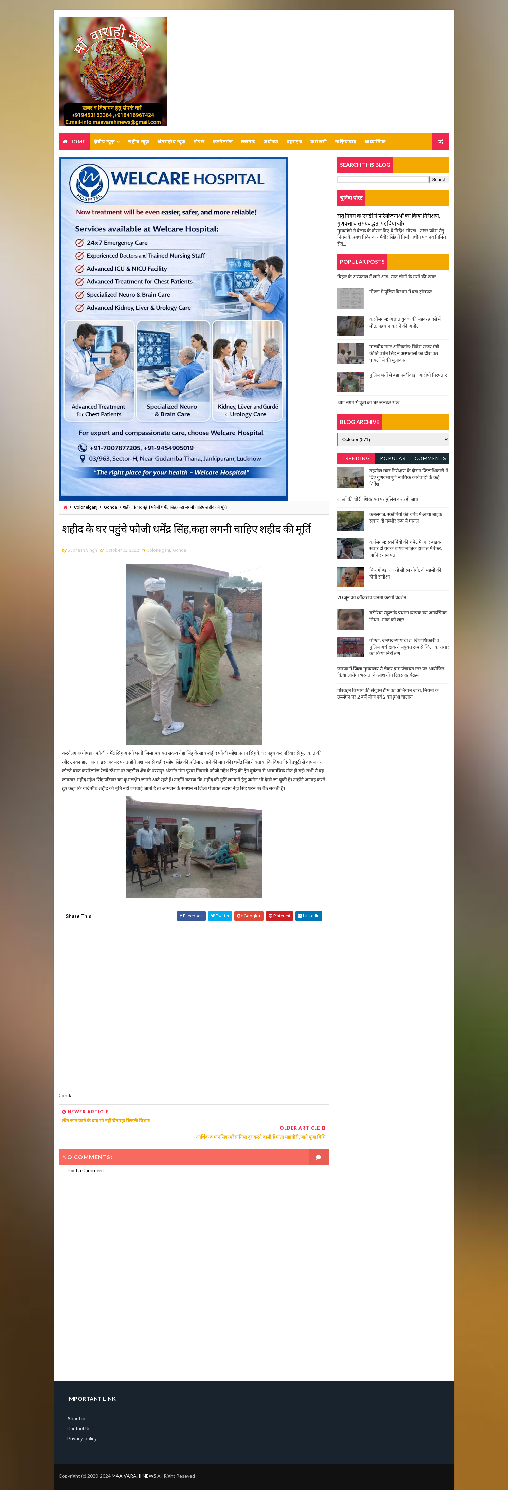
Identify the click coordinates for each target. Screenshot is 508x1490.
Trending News (355, 460)
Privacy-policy (82, 1430)
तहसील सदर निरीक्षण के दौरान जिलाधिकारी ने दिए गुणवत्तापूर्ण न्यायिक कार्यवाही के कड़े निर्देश (408, 477)
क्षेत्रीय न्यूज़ (104, 142)
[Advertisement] (191, 1012)
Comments (431, 459)
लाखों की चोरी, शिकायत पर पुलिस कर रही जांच (377, 499)
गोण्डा (199, 142)
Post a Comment (86, 1162)
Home (77, 142)
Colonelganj (85, 507)
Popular (393, 459)
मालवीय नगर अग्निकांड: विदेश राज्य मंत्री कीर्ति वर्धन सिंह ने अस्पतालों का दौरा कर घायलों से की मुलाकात (404, 353)
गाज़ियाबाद (345, 142)
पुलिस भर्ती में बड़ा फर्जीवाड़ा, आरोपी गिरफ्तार (408, 375)
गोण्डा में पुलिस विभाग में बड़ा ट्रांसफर (400, 292)
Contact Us (79, 1420)
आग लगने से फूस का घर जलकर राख (368, 403)
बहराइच (294, 142)
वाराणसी (318, 142)
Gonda (110, 507)
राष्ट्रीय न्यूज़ (138, 142)
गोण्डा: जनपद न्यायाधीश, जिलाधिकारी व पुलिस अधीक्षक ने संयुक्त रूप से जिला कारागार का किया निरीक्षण (409, 647)
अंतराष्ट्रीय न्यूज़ (171, 142)
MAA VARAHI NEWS (134, 1468)
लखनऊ (248, 142)
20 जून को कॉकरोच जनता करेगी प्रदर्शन (371, 598)
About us (77, 1410)
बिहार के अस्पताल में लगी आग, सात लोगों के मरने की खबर (386, 277)
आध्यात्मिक (375, 142)
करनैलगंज (223, 142)
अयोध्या (271, 142)
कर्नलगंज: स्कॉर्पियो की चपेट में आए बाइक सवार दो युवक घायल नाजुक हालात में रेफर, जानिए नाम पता (405, 548)
